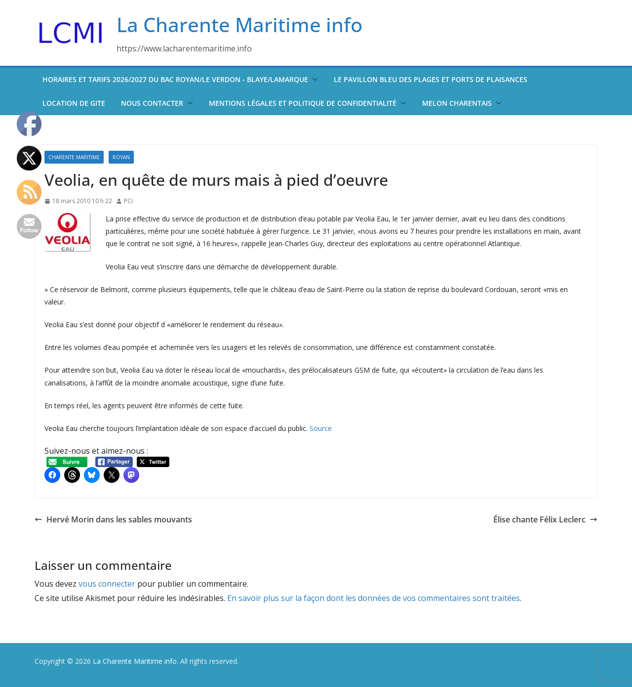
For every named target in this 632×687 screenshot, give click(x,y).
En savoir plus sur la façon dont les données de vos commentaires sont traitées (373, 598)
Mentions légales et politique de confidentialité (302, 103)
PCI (128, 201)
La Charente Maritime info (239, 24)
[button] (313, 79)
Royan (121, 157)
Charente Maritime (74, 157)
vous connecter (107, 583)
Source (321, 428)
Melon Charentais (457, 103)
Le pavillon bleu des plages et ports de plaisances (430, 79)
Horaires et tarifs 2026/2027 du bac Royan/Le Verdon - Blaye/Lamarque (175, 79)
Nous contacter (152, 103)
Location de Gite (73, 103)
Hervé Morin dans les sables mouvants (113, 519)
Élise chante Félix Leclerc (545, 519)
